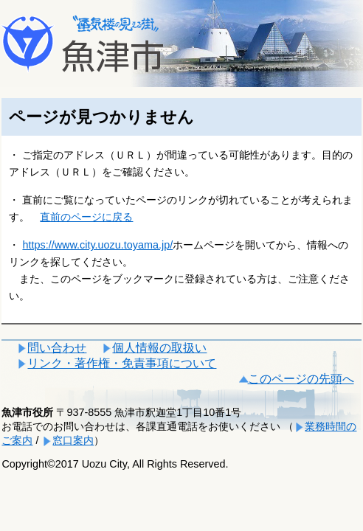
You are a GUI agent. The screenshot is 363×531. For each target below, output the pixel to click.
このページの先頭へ (301, 378)
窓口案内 (73, 440)
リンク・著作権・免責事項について (121, 363)
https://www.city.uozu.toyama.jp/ (97, 245)
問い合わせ (56, 347)
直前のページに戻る (86, 217)
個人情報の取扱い (159, 347)
